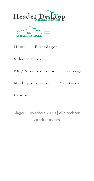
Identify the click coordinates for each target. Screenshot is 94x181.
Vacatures (69, 82)
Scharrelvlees (27, 58)
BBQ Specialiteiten (34, 70)
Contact (22, 95)
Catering (72, 70)
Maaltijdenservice (32, 82)
